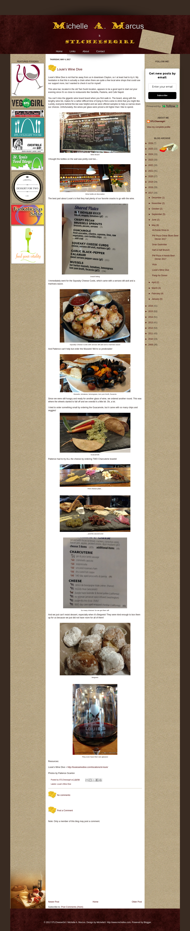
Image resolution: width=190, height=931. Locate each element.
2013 (151, 322)
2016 (151, 306)
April (154, 282)
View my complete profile (158, 127)
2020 (151, 176)
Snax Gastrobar (159, 244)
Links (72, 51)
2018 (151, 187)
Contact (100, 51)
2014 (151, 317)
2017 (151, 193)
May (154, 225)
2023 (151, 160)
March (155, 288)
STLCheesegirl (65, 780)
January (156, 299)
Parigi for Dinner (159, 275)
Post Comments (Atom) (72, 907)
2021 (151, 171)
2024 (151, 154)
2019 (151, 182)
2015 (151, 311)
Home (59, 51)
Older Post (137, 902)
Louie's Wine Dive (64, 784)
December (157, 197)
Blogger (147, 922)
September (157, 214)
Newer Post (53, 902)
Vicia (154, 264)
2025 (151, 149)
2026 (151, 143)
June (154, 220)
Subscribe (162, 95)
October (156, 209)
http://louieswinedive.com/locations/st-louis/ (88, 767)
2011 (151, 333)
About (86, 51)
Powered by (162, 106)
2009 (151, 344)
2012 (151, 328)
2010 (151, 339)
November (157, 203)
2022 (151, 165)
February (156, 293)
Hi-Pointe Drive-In (160, 230)
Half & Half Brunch (160, 250)
